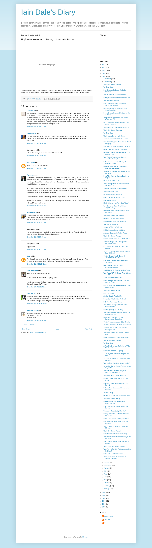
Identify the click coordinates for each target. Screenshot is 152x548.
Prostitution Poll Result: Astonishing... (115, 434)
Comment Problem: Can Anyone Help (115, 337)
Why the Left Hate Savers (112, 340)
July (105, 471)
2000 (104, 507)
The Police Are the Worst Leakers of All (116, 127)
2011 (104, 67)
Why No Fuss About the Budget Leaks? (116, 363)
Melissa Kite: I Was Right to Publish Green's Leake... (115, 109)
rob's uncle (31, 162)
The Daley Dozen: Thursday (112, 431)
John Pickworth (32, 271)
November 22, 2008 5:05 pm (36, 156)
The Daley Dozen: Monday (112, 290)
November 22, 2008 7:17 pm (36, 249)
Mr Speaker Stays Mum (111, 181)
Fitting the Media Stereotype (112, 194)
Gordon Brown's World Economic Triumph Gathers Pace (114, 257)
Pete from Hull (32, 212)
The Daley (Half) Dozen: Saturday (114, 375)
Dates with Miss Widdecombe (113, 454)
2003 (104, 504)
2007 (104, 492)
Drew (28, 256)
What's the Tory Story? (110, 191)
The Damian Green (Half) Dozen (114, 136)
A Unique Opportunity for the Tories (115, 233)
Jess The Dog (31, 294)
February (107, 486)
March (106, 483)
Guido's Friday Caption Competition (115, 149)
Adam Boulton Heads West (112, 278)
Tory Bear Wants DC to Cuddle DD (114, 95)
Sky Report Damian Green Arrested (115, 188)
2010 (104, 70)
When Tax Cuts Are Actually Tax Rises (116, 418)
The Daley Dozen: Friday (111, 398)
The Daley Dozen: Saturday (112, 130)
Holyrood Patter (32, 310)
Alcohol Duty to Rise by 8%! (112, 296)
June (105, 474)
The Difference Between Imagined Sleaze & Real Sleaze (114, 371)
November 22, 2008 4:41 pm (36, 127)
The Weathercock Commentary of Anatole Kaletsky (114, 458)
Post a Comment (29, 324)
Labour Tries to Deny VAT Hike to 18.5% (116, 239)
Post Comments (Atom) (38, 332)
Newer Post (25, 329)
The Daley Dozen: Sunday (112, 84)
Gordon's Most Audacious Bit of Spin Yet (116, 322)
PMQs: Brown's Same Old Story (114, 230)
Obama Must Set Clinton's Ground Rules (116, 395)
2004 (104, 501)
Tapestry (30, 175)
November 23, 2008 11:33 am (37, 303)
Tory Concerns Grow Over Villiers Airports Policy (114, 207)
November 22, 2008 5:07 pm (36, 168)
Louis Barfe (31, 110)
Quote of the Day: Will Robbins (113, 218)
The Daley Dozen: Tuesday (112, 236)
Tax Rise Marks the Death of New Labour (117, 325)
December (107, 79)
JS (105, 523)
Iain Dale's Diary (48, 12)
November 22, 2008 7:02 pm (36, 222)
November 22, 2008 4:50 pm (36, 143)
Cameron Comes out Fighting (113, 351)
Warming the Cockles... (111, 224)
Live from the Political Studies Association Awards (113, 266)
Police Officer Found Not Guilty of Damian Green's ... (114, 163)
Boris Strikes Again (109, 200)
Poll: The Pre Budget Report (112, 302)
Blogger (85, 537)
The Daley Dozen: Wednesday (113, 215)
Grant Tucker (108, 516)
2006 (104, 495)
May (105, 477)
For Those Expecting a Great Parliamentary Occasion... (113, 318)
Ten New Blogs (108, 87)
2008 (104, 76)
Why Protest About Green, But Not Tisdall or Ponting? (114, 158)
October (107, 462)
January (107, 489)
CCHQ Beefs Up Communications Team (116, 270)
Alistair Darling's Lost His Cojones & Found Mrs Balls (115, 242)
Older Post (88, 329)
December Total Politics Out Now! (114, 299)
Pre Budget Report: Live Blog (113, 309)
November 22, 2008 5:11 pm (36, 206)
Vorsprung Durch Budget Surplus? (114, 411)
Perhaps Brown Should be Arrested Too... (117, 98)
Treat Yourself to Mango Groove (114, 446)
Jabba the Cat (32, 133)
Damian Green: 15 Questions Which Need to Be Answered (115, 167)
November (107, 82)
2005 (104, 498)
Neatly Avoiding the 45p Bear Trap (114, 221)
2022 (104, 64)
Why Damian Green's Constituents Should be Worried (114, 104)
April (105, 480)
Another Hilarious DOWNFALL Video (115, 139)
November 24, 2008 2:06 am (36, 320)
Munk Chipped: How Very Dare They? (116, 203)
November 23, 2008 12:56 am (37, 287)
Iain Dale (107, 519)
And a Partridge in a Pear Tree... (114, 197)
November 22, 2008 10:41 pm (37, 264)
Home (57, 329)
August (106, 468)
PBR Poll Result (108, 293)
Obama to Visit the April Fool (112, 227)
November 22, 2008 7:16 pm (36, 237)
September (108, 465)
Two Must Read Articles (111, 100)
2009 (104, 73)
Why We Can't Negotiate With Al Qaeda (116, 146)
